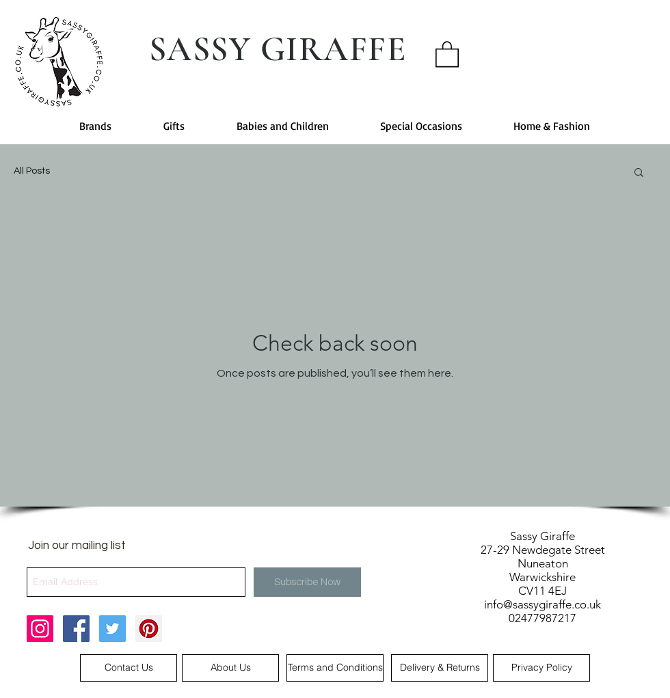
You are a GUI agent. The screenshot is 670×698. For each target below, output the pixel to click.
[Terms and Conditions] (335, 668)
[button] (447, 53)
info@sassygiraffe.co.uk (542, 604)
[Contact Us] (128, 668)
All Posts (32, 171)
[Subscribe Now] (307, 582)
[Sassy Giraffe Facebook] (76, 628)
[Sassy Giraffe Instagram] (40, 628)
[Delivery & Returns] (439, 668)
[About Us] (230, 668)
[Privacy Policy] (541, 668)
